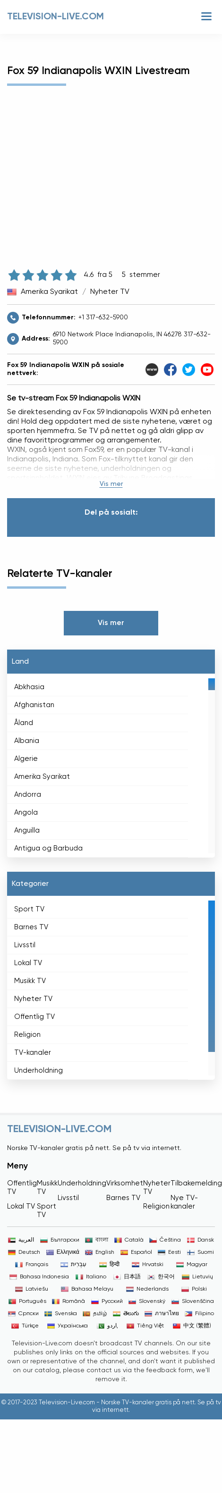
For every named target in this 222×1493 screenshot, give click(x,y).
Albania (26, 740)
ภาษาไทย (162, 1314)
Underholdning (38, 1070)
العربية (21, 1240)
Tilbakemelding (196, 1183)
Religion (27, 1034)
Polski (194, 1289)
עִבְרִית (73, 1264)
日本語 (127, 1277)
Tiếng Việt (145, 1326)
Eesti (169, 1252)
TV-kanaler (32, 1052)
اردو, (107, 1326)
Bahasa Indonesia (39, 1277)
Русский (107, 1301)
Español (136, 1252)
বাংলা (96, 1240)
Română (68, 1301)
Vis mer (111, 484)
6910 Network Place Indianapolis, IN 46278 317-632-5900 (132, 338)
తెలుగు (126, 1314)
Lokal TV (28, 963)
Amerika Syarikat (49, 292)
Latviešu (31, 1289)
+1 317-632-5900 (103, 317)
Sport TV (29, 909)
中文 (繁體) (192, 1326)
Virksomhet (124, 1183)
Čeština (165, 1240)
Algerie (26, 758)
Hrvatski (147, 1264)
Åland (23, 722)
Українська (67, 1326)
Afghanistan (34, 705)
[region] (111, 766)
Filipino (199, 1314)
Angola (26, 812)
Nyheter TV (109, 292)
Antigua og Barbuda (48, 848)
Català (129, 1240)
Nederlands (147, 1289)
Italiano (91, 1277)
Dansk (200, 1240)
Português (27, 1301)
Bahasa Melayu (87, 1289)
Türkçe (25, 1326)
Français (31, 1264)
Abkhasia (29, 687)
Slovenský (146, 1301)
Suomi (200, 1252)
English (99, 1252)
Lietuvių (197, 1277)
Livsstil (24, 945)
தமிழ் (95, 1314)
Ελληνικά (62, 1252)
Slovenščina (192, 1301)
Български (59, 1240)
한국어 (161, 1277)
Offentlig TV (34, 1016)
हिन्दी (109, 1264)
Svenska (60, 1314)
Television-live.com (55, 17)
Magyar (191, 1264)
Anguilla (27, 830)
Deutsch (24, 1252)
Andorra (27, 794)
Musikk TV (30, 980)
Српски (23, 1314)
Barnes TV (31, 927)
